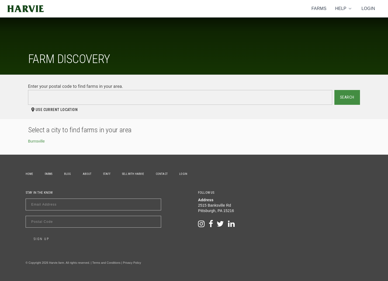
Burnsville (36, 141)
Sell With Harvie (134, 174)
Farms (319, 8)
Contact (163, 174)
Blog (67, 174)
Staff (107, 174)
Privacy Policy (132, 262)
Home (29, 174)
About (87, 174)
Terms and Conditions (106, 262)
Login (368, 8)
